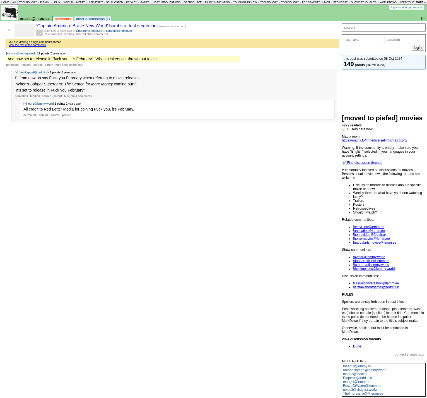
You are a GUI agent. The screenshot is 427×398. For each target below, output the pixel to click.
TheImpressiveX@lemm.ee (363, 393)
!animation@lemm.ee (369, 231)
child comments (69, 64)
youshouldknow (245, 2)
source (38, 64)
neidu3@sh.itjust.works (360, 390)
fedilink (69, 34)
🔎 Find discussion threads (362, 163)
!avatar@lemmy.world (369, 257)
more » (421, 2)
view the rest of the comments (27, 45)
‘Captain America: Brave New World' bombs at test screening (97, 25)
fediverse (341, 2)
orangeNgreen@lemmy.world (364, 370)
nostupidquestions (167, 2)
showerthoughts (364, 2)
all (14, 2)
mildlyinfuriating (217, 2)
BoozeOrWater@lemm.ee (362, 386)
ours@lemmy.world (24, 53)
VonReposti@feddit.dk (34, 72)
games (144, 2)
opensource (193, 2)
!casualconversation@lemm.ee (376, 283)
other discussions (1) (93, 19)
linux (56, 2)
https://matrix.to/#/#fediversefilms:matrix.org (374, 140)
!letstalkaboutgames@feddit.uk (376, 287)
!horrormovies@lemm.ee (371, 239)
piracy (45, 2)
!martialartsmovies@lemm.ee (375, 242)
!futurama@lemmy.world (371, 265)
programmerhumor (316, 2)
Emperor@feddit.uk (357, 378)
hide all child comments (92, 34)
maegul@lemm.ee (356, 382)
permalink (12, 64)
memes (80, 2)
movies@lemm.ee (35, 18)
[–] (7, 53)
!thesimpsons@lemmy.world (374, 269)
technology (28, 2)
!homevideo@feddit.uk (370, 235)
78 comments (53, 34)
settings (418, 7)
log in (394, 7)
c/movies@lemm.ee (119, 30)
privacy (131, 2)
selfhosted (114, 2)
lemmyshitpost (410, 2)
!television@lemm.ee (368, 227)
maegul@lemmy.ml (357, 366)
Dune (357, 346)
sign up (406, 7)
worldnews (388, 2)
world (68, 2)
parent (49, 64)
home (5, 2)
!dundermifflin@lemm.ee (371, 261)
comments (62, 19)
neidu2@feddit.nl (355, 374)
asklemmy (96, 2)
